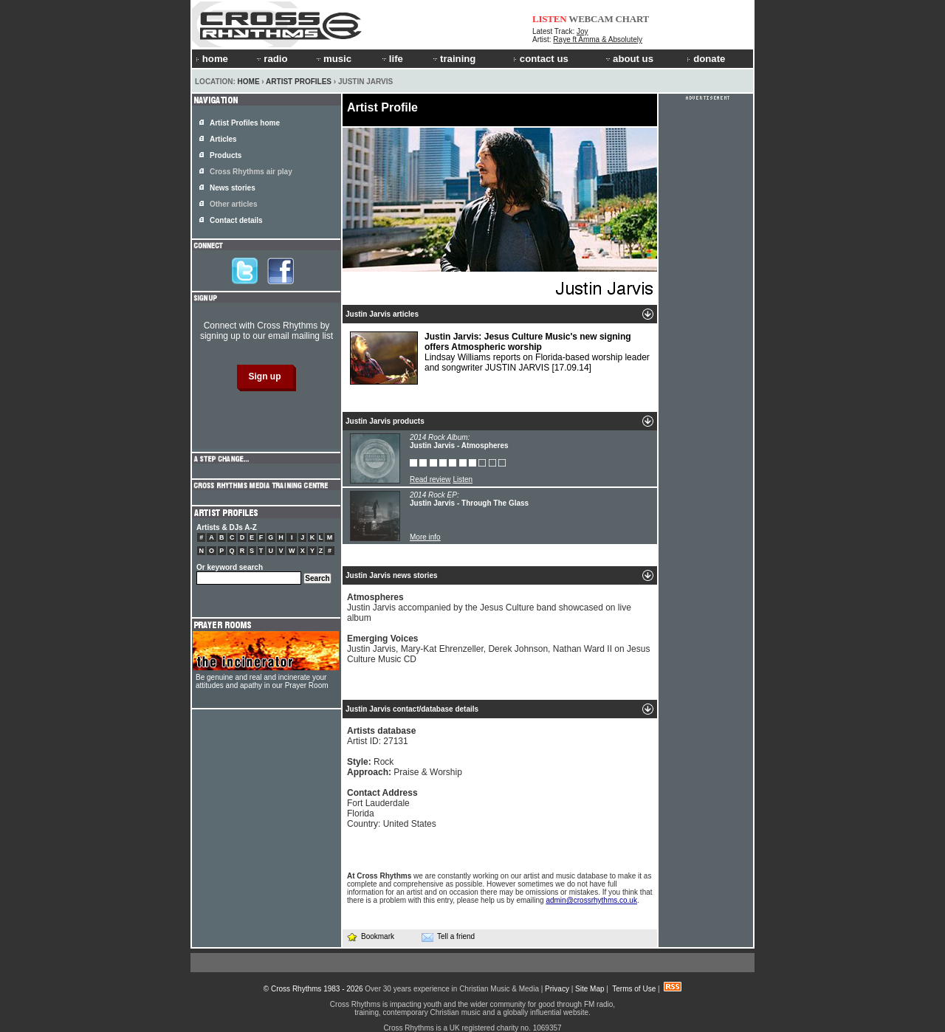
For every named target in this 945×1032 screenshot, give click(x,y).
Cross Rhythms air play (251, 172)
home (212, 58)
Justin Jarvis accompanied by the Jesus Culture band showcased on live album (489, 607)
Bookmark (370, 936)
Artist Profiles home (245, 123)
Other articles (233, 204)
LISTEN (549, 18)
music (333, 58)
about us (628, 58)
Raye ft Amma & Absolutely (597, 39)
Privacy (557, 989)
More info (425, 537)
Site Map (589, 989)
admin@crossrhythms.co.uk (591, 900)
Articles (223, 139)
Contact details (236, 220)
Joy (582, 31)
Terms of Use (634, 989)
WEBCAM (590, 18)
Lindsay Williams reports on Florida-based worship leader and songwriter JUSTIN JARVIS (500, 358)
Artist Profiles (298, 82)
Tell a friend (448, 937)
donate (706, 58)
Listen (462, 479)
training (453, 58)
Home (249, 82)
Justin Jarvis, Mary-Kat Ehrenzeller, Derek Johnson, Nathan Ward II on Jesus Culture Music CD (498, 648)
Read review (430, 479)
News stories (232, 188)
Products (225, 155)
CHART (633, 18)
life (391, 58)
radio (271, 58)
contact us (540, 58)
